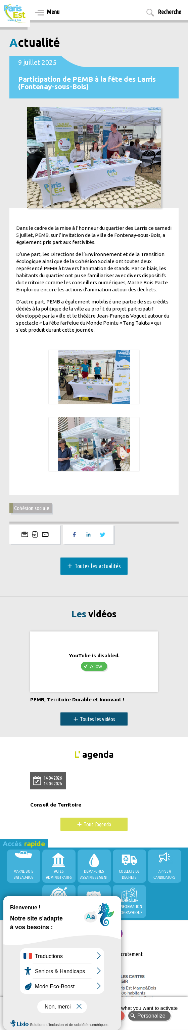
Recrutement (129, 954)
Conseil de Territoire (55, 805)
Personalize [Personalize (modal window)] (151, 1016)
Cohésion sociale (31, 508)
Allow (96, 666)
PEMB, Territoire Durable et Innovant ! (77, 699)
